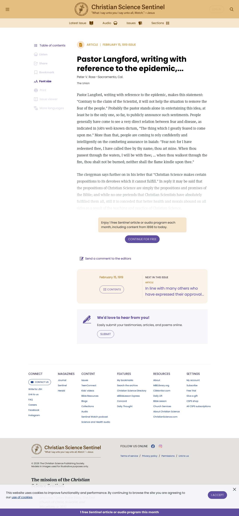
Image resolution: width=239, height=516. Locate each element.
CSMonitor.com (161, 390)
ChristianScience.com (165, 416)
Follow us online (134, 445)
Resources (161, 373)
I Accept (217, 494)
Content (88, 373)
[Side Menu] (7, 9)
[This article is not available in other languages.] (49, 108)
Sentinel (62, 385)
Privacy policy (149, 455)
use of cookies (22, 497)
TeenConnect (88, 385)
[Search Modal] (231, 9)
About (156, 380)
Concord (122, 401)
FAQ (30, 399)
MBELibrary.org (161, 385)
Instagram (34, 415)
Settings (193, 373)
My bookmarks (125, 380)
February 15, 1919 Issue (117, 45)
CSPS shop (192, 401)
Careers (32, 404)
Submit (103, 334)
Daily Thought (124, 406)
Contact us (40, 381)
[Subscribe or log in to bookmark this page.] (44, 72)
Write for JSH (35, 389)
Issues (84, 380)
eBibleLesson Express (128, 395)
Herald (61, 390)
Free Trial (191, 390)
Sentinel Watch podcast (94, 416)
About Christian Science (166, 411)
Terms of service (129, 455)
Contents (110, 289)
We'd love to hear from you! (121, 317)
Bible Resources (89, 395)
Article (90, 45)
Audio (84, 411)
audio (95, 422)
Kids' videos (87, 390)
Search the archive (127, 385)
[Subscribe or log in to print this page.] (40, 90)
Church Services (162, 406)
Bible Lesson (160, 401)
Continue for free (141, 239)
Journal (62, 380)
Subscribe (192, 385)
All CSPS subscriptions (199, 406)
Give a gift (192, 395)
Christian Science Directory (131, 390)
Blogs (84, 401)
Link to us (33, 394)
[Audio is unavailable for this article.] (41, 54)
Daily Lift (157, 395)
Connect (35, 373)
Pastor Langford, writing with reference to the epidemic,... (130, 63)
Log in (216, 9)
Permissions (168, 455)
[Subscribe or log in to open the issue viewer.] (46, 99)
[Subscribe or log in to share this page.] (41, 63)
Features (124, 373)
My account (193, 380)
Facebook (33, 410)
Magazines (66, 373)
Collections (87, 406)
